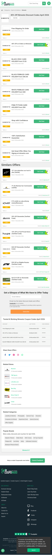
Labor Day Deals (31, 492)
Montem (13, 369)
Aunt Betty (16, 441)
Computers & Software (11, 419)
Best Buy (13, 388)
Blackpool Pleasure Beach (12, 445)
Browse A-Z (26, 450)
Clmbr (12, 402)
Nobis (22, 441)
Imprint (3, 516)
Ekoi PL (47, 210)
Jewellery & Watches (10, 416)
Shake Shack (19, 438)
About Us (3, 508)
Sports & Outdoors (16, 10)
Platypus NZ (8, 441)
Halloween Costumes (31, 441)
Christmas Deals (31, 498)
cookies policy (30, 546)
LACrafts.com (15, 382)
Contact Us (4, 511)
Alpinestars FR (46, 180)
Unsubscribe (13, 303)
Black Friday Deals (32, 489)
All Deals (3, 500)
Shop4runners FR (45, 195)
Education (38, 416)
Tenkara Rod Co (46, 256)
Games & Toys (30, 416)
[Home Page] (2, 10)
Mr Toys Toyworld (38, 438)
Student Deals (5, 492)
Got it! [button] (33, 550)
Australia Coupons (5, 481)
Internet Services (34, 419)
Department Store (23, 419)
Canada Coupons (15, 481)
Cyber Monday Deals (33, 495)
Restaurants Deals (6, 495)
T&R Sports (14, 375)
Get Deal (41, 29)
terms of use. (42, 546)
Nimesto (24, 10)
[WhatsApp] (3, 550)
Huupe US (47, 241)
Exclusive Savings (6, 489)
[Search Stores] (44, 3)
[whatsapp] (22, 355)
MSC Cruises (28, 438)
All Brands (4, 498)
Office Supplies (9, 423)
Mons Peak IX (15, 395)
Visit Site (15, 18)
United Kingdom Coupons (26, 481)
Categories (7, 10)
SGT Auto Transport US (44, 271)
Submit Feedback (37, 460)
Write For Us (4, 513)
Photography (21, 416)
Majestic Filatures (9, 438)
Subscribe (26, 312)
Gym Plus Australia (45, 287)
